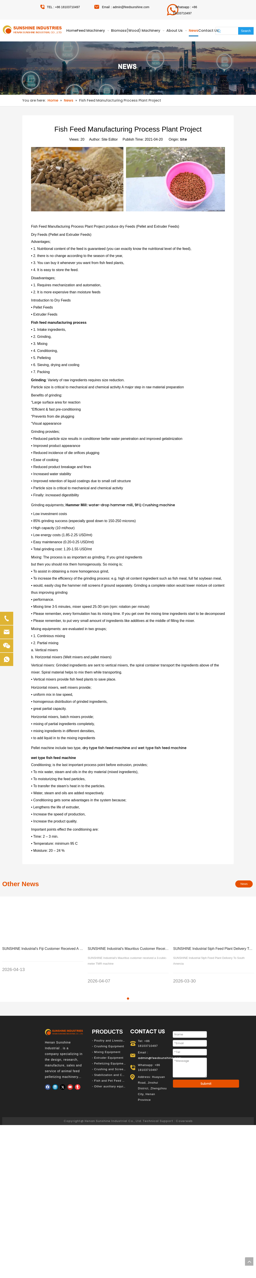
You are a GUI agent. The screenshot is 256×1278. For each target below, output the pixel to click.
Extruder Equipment (108, 1046)
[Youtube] (70, 1076)
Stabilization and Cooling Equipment (121, 1064)
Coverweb (184, 1110)
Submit (205, 1072)
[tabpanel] (42, 939)
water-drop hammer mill (111, 505)
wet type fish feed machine (162, 747)
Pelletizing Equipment (110, 1052)
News (244, 883)
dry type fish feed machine (106, 747)
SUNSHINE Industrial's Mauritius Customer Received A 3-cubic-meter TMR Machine (153, 949)
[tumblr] (77, 1076)
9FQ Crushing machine (155, 505)
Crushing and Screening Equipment (120, 1058)
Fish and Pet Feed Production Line (119, 1069)
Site (183, 139)
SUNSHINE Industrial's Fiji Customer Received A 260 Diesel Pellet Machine (61, 949)
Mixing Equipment (107, 1041)
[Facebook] (47, 1076)
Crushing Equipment (109, 1035)
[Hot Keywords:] (246, 31)
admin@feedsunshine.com (131, 7)
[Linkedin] (55, 1076)
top (249, 1261)
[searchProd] (230, 31)
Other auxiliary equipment (113, 1075)
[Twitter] (62, 1076)
